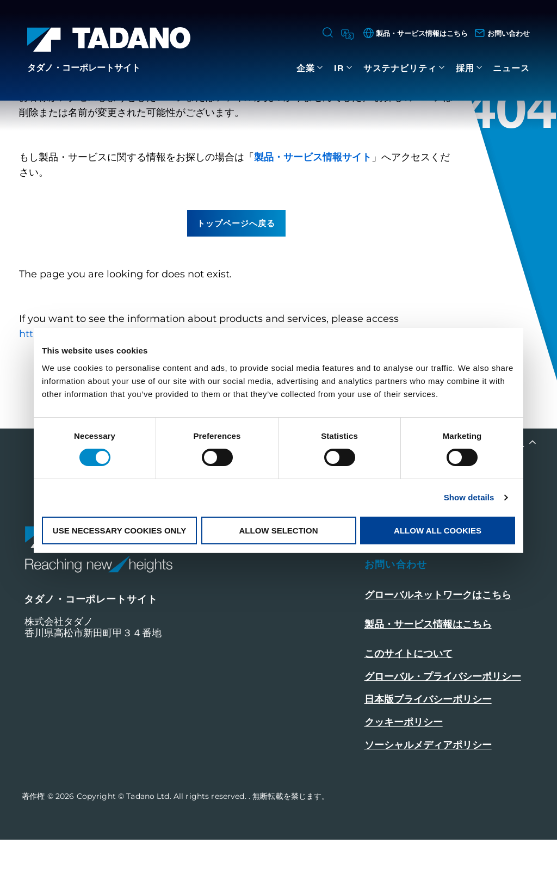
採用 (465, 68)
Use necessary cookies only (119, 530)
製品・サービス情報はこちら (428, 666)
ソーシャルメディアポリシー (428, 786)
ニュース (511, 68)
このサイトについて (408, 695)
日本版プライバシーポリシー (428, 741)
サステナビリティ (400, 68)
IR (339, 68)
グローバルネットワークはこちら (437, 636)
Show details (469, 497)
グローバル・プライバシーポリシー (442, 718)
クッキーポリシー (403, 764)
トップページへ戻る (236, 264)
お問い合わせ (396, 605)
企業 (305, 68)
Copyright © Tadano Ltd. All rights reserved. (163, 837)
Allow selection (278, 530)
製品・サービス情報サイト (313, 198)
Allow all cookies (437, 530)
